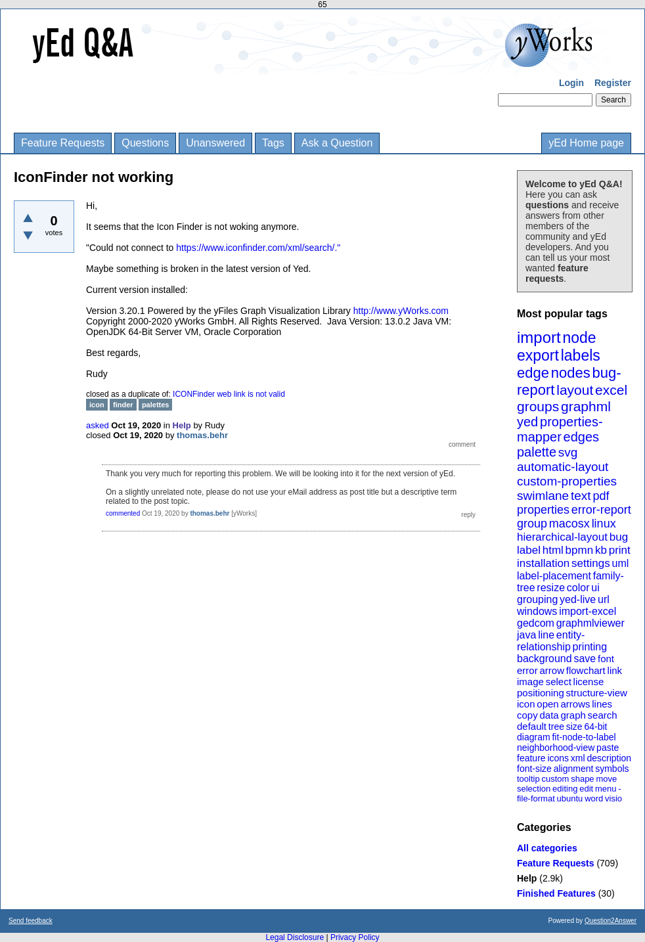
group (532, 523)
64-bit (595, 726)
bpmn (580, 550)
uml (620, 563)
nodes (570, 373)
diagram (533, 737)
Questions (145, 142)
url (604, 599)
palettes (155, 405)
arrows (575, 703)
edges (582, 437)
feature (531, 758)
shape (582, 779)
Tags (273, 142)
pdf (600, 496)
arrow (551, 670)
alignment (574, 768)
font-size (534, 768)
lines (602, 703)
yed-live (578, 599)
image (530, 681)
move (606, 779)
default (531, 726)
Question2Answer (610, 920)
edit (586, 789)
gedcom (535, 623)
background (544, 658)
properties (543, 509)
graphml (586, 406)
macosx (569, 523)
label (529, 550)
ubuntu (570, 798)
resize (551, 587)
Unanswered (215, 142)
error (527, 670)
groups (538, 406)
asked (97, 425)
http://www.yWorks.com (401, 310)
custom (555, 779)
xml (578, 758)
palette (536, 452)
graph (572, 715)
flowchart (586, 670)
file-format (536, 798)
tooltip (528, 779)
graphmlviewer (590, 623)
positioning (540, 692)
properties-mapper (560, 429)
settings (590, 563)
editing (564, 789)
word (594, 798)
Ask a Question (337, 142)
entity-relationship (551, 640)
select (558, 681)
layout (574, 389)
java (526, 634)
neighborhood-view (555, 747)
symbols (612, 768)
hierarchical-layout (562, 537)
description (609, 758)
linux (604, 523)
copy (527, 715)
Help (527, 878)
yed (527, 422)
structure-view (596, 692)
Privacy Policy (355, 937)
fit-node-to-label (583, 737)
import (539, 337)
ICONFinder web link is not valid (229, 394)
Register (612, 83)
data (548, 715)
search (602, 715)
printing (590, 646)
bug (619, 537)
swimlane (543, 496)
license (588, 681)
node (579, 337)
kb (601, 550)
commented (123, 513)
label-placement (554, 575)
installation (543, 563)
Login (571, 83)
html (553, 550)
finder (123, 405)
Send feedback (31, 920)
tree (556, 726)
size (574, 726)
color (578, 587)
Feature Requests (62, 142)
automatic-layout (562, 467)
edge (533, 373)
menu (606, 789)
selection (533, 789)
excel (611, 389)
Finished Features (556, 893)
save (584, 658)
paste (607, 747)
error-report (601, 509)
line (546, 634)
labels (580, 355)
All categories (547, 848)
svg (568, 452)
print (620, 550)
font (606, 658)
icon (526, 703)
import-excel (587, 611)
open (547, 703)
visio (613, 798)
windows (537, 611)
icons (558, 758)
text (581, 496)
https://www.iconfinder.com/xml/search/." (258, 247)
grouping (537, 599)
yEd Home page (586, 142)
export (538, 355)
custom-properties (567, 481)
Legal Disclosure (294, 937)
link (615, 670)
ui (595, 587)
